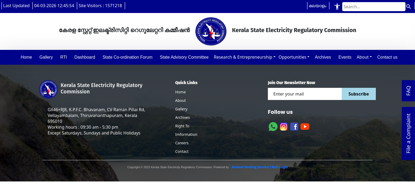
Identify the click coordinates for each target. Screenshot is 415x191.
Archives (182, 117)
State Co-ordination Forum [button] (127, 57)
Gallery (181, 108)
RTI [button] (63, 57)
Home (180, 91)
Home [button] (26, 57)
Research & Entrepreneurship (243, 57)
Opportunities (292, 57)
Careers (181, 142)
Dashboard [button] (84, 57)
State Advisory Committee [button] (184, 57)
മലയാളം (317, 5)
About (363, 57)
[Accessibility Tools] (337, 6)
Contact (182, 151)
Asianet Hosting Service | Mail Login (259, 167)
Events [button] (345, 57)
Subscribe (359, 94)
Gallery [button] (46, 57)
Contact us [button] (387, 57)
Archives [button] (323, 57)
